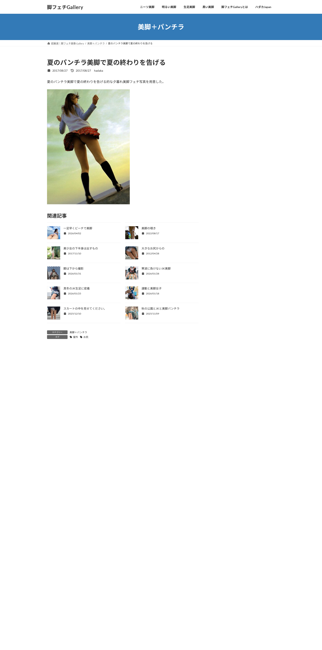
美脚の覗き (148, 228)
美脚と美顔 (222, 86)
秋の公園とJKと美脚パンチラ (160, 308)
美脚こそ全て (223, 77)
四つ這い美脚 (223, 69)
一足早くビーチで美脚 (77, 228)
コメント (55, 373)
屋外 (75, 337)
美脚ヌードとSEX (226, 136)
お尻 (85, 337)
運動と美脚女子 (151, 288)
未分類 (219, 144)
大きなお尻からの (152, 248)
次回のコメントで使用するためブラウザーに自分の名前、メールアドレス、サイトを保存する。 (122, 493)
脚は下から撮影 (73, 268)
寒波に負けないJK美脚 (156, 268)
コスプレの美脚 (225, 119)
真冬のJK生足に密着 (76, 288)
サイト (52, 472)
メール (52, 450)
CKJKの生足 (223, 94)
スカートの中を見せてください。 (85, 308)
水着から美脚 (223, 111)
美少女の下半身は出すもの (80, 248)
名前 (50, 429)
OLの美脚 (221, 103)
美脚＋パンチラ (78, 332)
